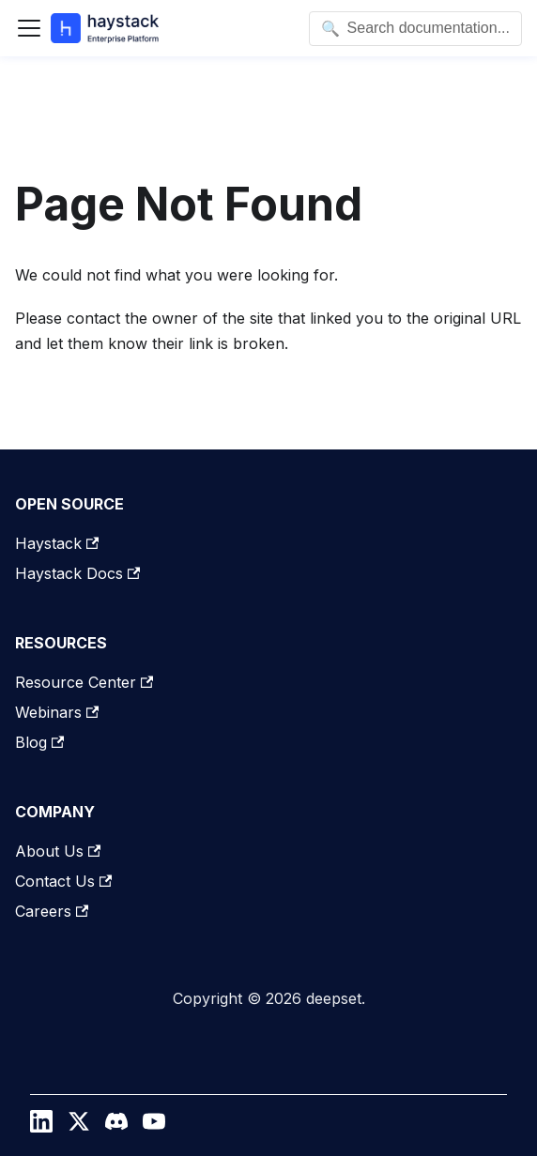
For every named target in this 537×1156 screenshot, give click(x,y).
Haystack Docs (77, 573)
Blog (39, 742)
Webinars (57, 712)
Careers (51, 911)
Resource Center (84, 682)
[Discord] (116, 1126)
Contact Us (63, 881)
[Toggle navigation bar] (29, 28)
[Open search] (415, 28)
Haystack (57, 543)
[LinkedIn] (41, 1126)
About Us (57, 851)
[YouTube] (154, 1126)
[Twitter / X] (79, 1126)
